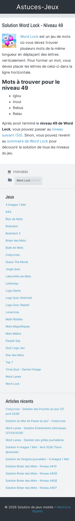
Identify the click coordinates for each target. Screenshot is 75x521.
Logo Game (13, 290)
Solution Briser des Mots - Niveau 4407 (31, 487)
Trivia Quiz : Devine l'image (23, 369)
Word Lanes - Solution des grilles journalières (35, 440)
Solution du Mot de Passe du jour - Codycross (35, 421)
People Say (13, 340)
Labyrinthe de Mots (18, 276)
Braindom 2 (13, 233)
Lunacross (12, 312)
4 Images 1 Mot (16, 204)
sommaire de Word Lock (27, 141)
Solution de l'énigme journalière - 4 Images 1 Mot (37, 459)
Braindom (12, 226)
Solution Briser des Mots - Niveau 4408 (31, 480)
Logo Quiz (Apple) (17, 305)
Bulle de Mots (14, 247)
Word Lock (29, 36)
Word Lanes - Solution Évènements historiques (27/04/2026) (36, 430)
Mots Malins (13, 333)
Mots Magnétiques (18, 326)
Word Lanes (13, 376)
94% (8, 211)
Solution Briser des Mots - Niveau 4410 (31, 466)
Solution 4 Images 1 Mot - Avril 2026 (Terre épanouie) (33, 449)
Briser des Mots (16, 240)
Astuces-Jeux (37, 7)
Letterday (12, 283)
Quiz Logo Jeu (15, 348)
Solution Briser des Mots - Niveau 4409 (31, 473)
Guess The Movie (17, 262)
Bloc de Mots (14, 219)
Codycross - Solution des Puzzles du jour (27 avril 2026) (35, 411)
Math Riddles (14, 319)
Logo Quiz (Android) (19, 297)
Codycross (13, 254)
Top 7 (9, 362)
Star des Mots (15, 355)
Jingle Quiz (13, 269)
